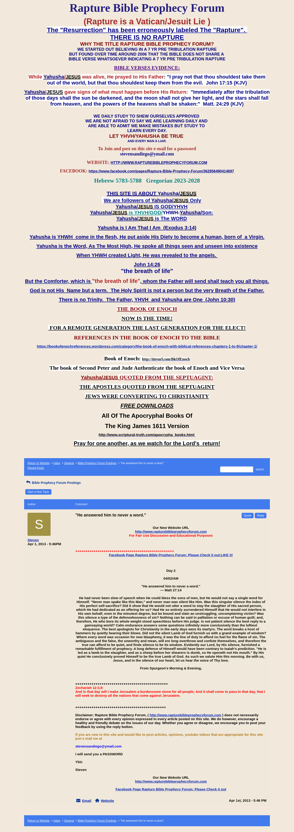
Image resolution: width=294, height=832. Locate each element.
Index (57, 463)
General (69, 463)
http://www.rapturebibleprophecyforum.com (171, 531)
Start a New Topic (38, 492)
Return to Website (39, 463)
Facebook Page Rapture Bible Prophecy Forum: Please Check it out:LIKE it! (171, 555)
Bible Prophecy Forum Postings (97, 463)
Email (86, 801)
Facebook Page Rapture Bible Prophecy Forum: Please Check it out (171, 789)
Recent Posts (36, 468)
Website (107, 801)
